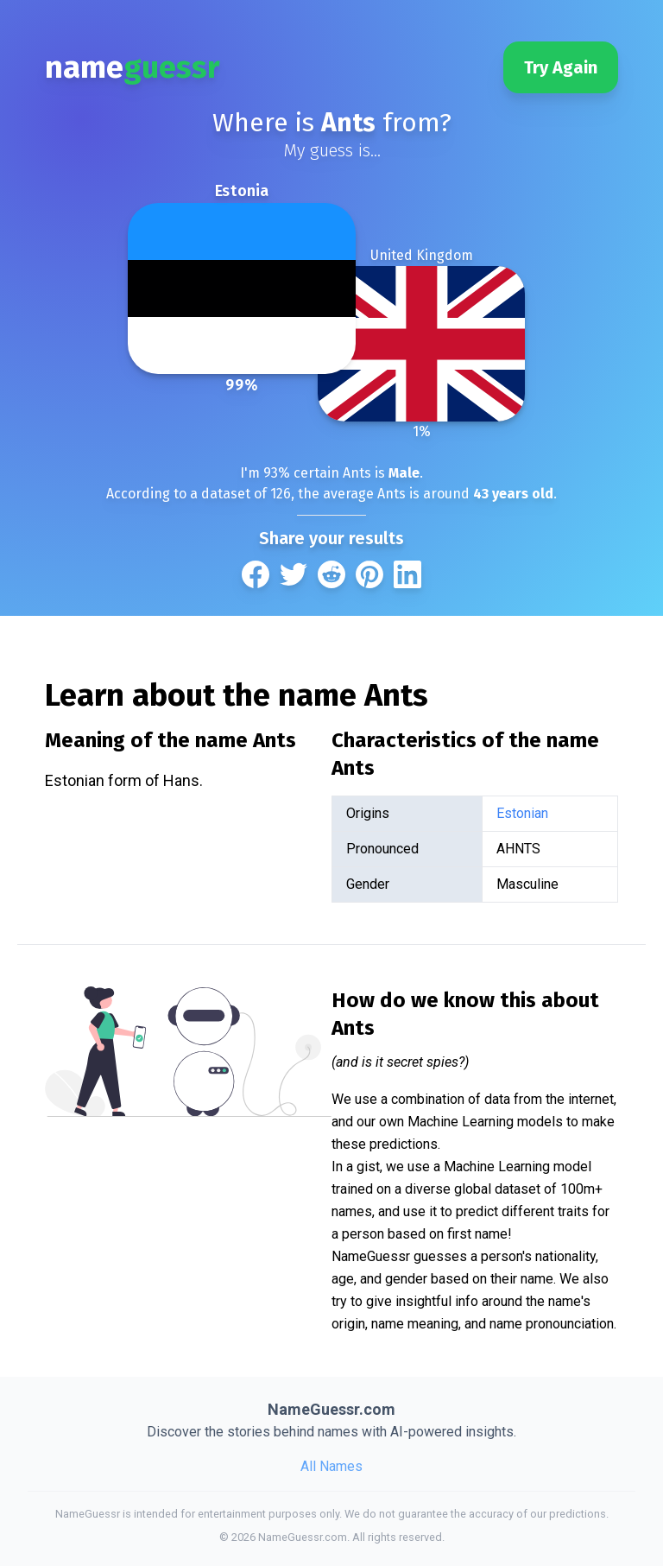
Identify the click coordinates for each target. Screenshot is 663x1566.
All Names (331, 1466)
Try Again (560, 67)
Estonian (522, 813)
